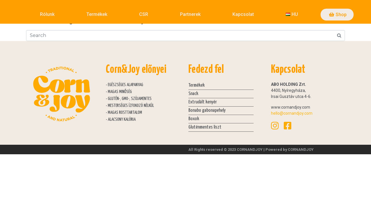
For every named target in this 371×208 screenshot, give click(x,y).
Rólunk (47, 14)
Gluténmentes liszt (204, 127)
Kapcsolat (243, 14)
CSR (143, 14)
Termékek (96, 14)
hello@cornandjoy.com (291, 113)
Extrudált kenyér (202, 102)
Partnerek (190, 14)
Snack (193, 93)
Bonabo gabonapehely (206, 110)
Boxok (193, 118)
